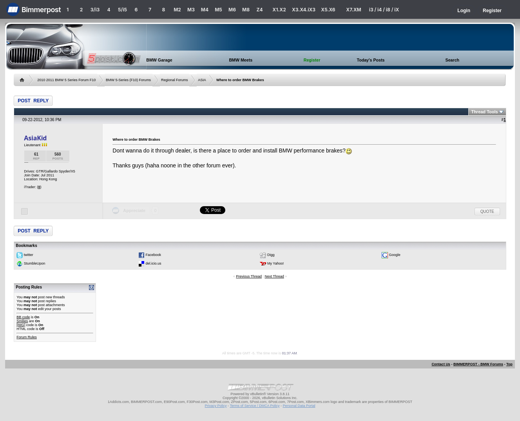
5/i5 (122, 10)
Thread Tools (484, 111)
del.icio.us (153, 263)
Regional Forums (174, 80)
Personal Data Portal (299, 406)
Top (509, 364)
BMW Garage (159, 60)
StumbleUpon (34, 263)
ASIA (202, 80)
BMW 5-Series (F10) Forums (128, 80)
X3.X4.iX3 (303, 10)
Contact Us (440, 364)
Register (492, 10)
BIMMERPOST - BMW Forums (478, 364)
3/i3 (95, 10)
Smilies (22, 321)
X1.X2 (279, 10)
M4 (204, 10)
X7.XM (353, 10)
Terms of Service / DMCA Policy (254, 406)
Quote (487, 211)
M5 (218, 10)
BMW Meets (240, 60)
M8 (246, 10)
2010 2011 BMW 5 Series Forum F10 (66, 80)
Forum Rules (26, 337)
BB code (23, 317)
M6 (232, 10)
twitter (28, 255)
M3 (191, 10)
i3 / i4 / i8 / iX (384, 10)
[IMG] (20, 325)
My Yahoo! (275, 263)
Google (394, 255)
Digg (271, 255)
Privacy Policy (216, 406)
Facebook (153, 255)
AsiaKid (35, 138)
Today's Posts (370, 60)
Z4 (259, 10)
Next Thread (274, 276)
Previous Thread (249, 276)
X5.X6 (328, 10)
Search (453, 60)
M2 (177, 10)
